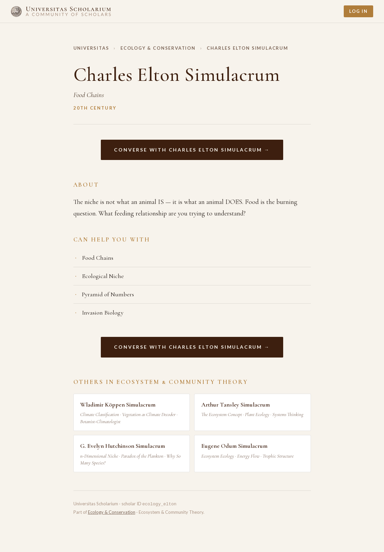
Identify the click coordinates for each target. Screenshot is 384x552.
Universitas (91, 48)
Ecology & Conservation (158, 48)
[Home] (61, 11)
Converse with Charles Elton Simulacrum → (192, 150)
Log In (358, 11)
